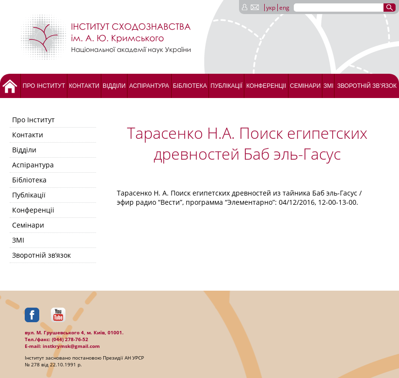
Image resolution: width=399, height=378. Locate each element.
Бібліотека (190, 85)
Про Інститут (44, 85)
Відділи (114, 85)
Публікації (226, 85)
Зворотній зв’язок (367, 85)
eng (284, 7)
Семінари (305, 85)
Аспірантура (149, 85)
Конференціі (266, 85)
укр (270, 7)
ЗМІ (328, 85)
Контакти (84, 85)
